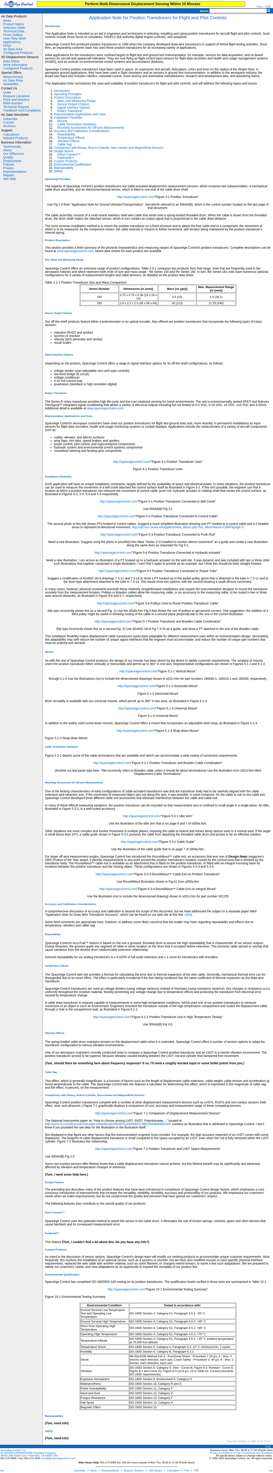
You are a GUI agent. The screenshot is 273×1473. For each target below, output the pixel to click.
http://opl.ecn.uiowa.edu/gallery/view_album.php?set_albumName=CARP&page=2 (188, 527)
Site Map (9, 179)
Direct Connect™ (69, 154)
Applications (12, 42)
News (7, 20)
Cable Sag (64, 144)
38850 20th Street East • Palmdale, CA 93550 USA (29, 1455)
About (7, 150)
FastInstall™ (65, 158)
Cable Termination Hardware (76, 124)
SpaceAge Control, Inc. (13, 1450)
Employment (12, 161)
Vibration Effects (68, 141)
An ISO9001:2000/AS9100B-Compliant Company (28, 1453)
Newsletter (10, 84)
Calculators (11, 134)
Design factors (64, 151)
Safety (58, 171)
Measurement (13, 77)
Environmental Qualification (72, 164)
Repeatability (66, 134)
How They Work (14, 38)
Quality (8, 157)
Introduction (62, 91)
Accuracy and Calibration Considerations (82, 131)
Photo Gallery (13, 35)
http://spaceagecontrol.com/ (136, 197)
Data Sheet (11, 61)
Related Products (15, 138)
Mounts (62, 121)
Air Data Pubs (13, 80)
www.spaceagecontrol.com (75, 251)
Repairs (8, 175)
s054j (188, 914)
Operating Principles (68, 94)
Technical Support (16, 107)
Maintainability (63, 168)
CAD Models (155, 1470)
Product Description (67, 97)
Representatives (14, 171)
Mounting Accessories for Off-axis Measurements (90, 127)
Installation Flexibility (68, 117)
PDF (196, 1470)
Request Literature (16, 96)
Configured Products (18, 53)
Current (8, 122)
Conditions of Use (231, 1453)
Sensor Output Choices (73, 104)
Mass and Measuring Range (76, 101)
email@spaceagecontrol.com (59, 1458)
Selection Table (14, 27)
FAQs (7, 45)
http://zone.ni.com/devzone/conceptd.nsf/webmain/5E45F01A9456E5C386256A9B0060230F (108, 1124)
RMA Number (13, 103)
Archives (9, 126)
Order (7, 92)
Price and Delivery (16, 99)
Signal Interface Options (73, 107)
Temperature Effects (71, 137)
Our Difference (13, 154)
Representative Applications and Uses (80, 114)
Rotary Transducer (70, 111)
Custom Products (65, 161)
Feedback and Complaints (22, 110)
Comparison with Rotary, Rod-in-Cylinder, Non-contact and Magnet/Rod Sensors (108, 147)
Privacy (8, 168)
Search (204, 11)
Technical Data (13, 31)
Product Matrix (13, 24)
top (2, 1470)
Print (259, 6)
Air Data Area (12, 49)
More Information (15, 65)
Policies (8, 164)
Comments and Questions (258, 1453)
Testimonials (12, 146)
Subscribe (10, 119)
